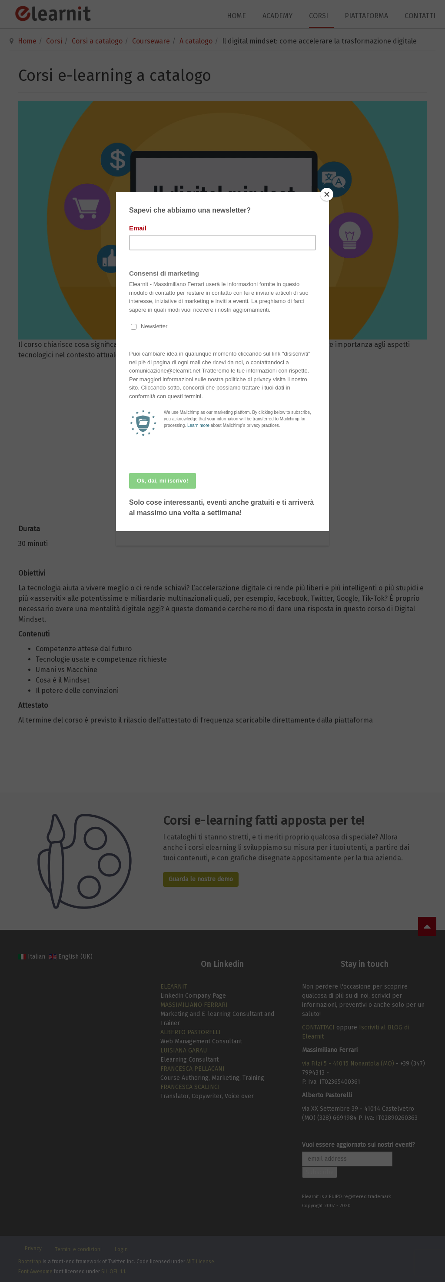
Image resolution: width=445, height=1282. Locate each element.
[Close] (326, 194)
